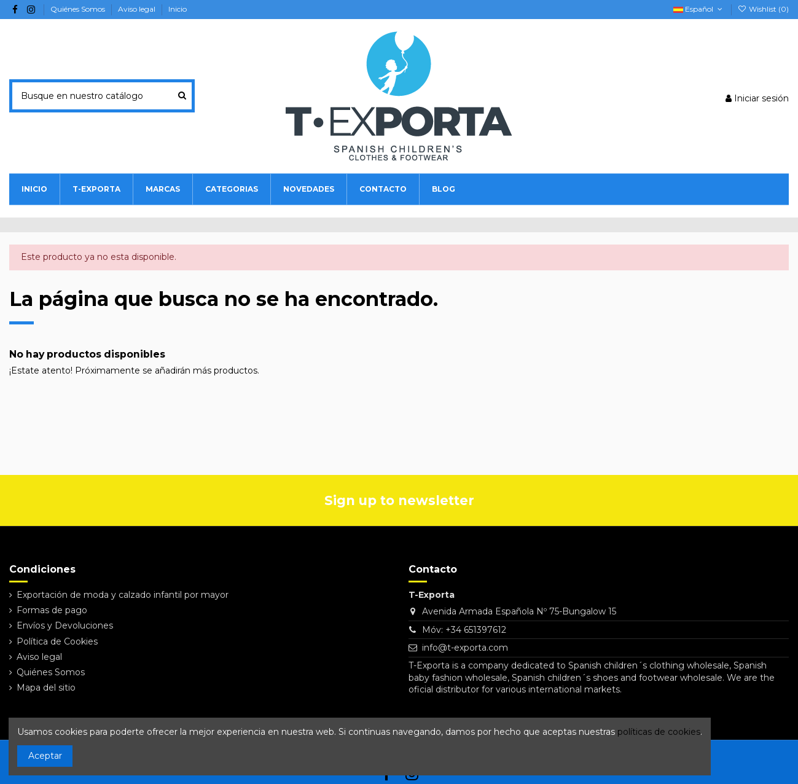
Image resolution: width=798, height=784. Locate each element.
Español (698, 9)
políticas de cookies (658, 731)
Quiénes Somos (78, 9)
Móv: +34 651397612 (464, 629)
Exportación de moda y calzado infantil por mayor (123, 594)
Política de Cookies (57, 641)
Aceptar (45, 755)
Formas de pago (52, 610)
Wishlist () (763, 9)
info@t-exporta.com (465, 647)
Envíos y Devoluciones (65, 625)
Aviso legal (137, 9)
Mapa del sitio (46, 687)
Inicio (177, 9)
